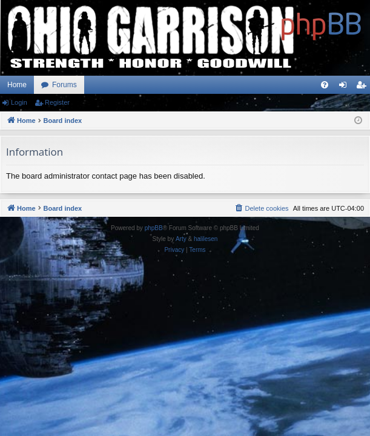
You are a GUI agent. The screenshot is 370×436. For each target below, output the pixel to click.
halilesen (205, 239)
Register (57, 102)
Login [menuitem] (345, 87)
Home (17, 85)
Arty (181, 239)
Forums (64, 85)
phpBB (154, 228)
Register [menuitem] (363, 87)
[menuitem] (324, 85)
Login (19, 102)
